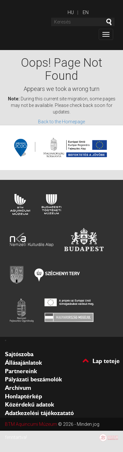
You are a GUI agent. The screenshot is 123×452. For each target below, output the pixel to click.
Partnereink (21, 371)
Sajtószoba (19, 354)
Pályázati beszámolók (33, 379)
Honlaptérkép (23, 396)
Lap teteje (106, 360)
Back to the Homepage (61, 121)
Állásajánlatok (23, 362)
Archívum (18, 387)
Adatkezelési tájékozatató (39, 413)
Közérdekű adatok (29, 404)
